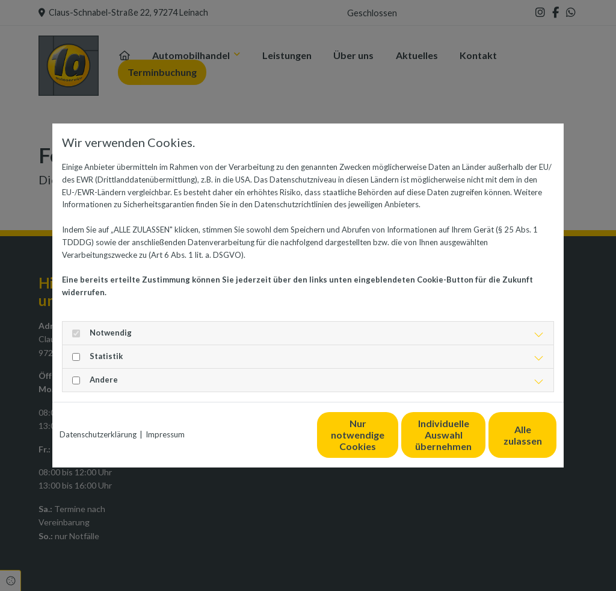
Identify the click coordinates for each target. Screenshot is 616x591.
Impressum (165, 434)
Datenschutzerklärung (98, 434)
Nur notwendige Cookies (272, 435)
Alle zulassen (500, 434)
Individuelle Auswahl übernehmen (387, 434)
